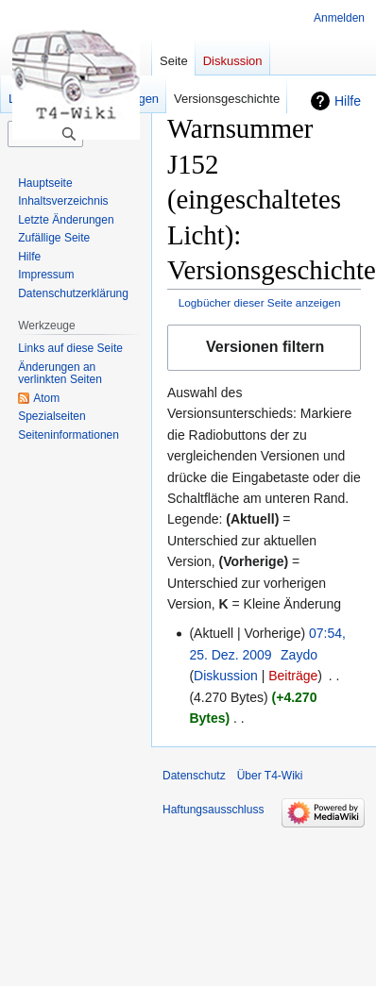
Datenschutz (194, 775)
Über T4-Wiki (270, 775)
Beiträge (292, 675)
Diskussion (226, 675)
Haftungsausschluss (213, 809)
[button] (264, 347)
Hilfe (347, 101)
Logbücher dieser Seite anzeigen (260, 302)
